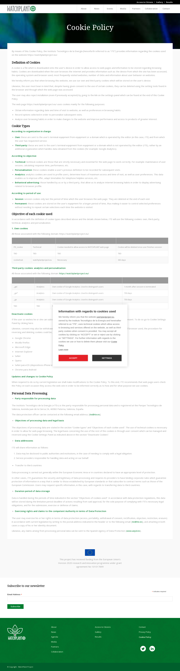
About (53, 627)
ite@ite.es (95, 414)
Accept (73, 358)
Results (98, 636)
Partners (55, 646)
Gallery (98, 632)
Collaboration (57, 651)
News (53, 632)
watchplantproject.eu (105, 317)
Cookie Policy (145, 637)
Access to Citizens (103, 627)
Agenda (54, 636)
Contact (142, 627)
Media (54, 641)
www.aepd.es (133, 530)
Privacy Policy (145, 632)
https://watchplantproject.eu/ (74, 273)
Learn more (63, 350)
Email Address (14, 594)
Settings (107, 358)
